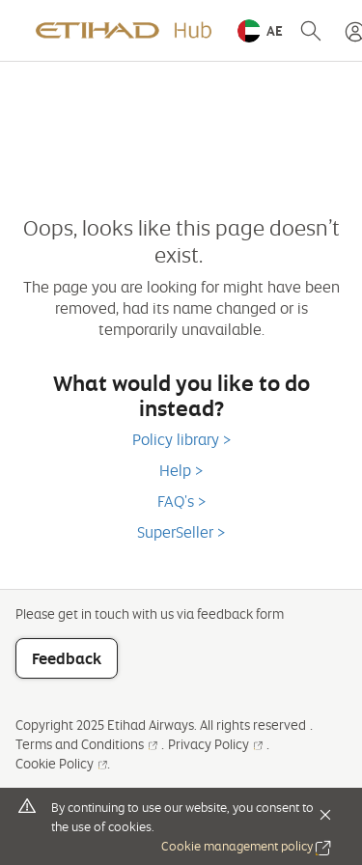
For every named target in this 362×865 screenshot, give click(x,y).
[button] (260, 30)
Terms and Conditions (86, 744)
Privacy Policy (215, 744)
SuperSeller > (181, 532)
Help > (181, 470)
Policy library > (181, 439)
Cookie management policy (246, 845)
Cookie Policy (61, 763)
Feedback (66, 658)
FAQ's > (181, 501)
